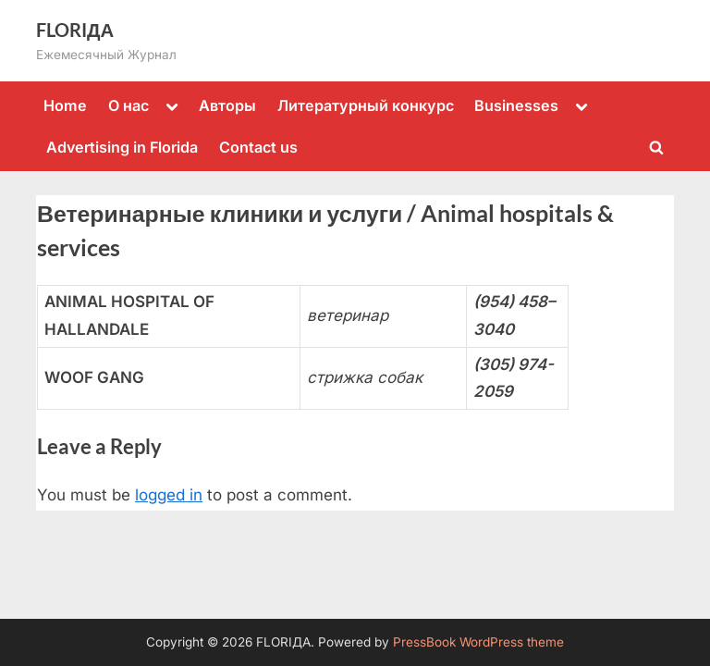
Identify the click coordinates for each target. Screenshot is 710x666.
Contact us (258, 147)
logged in (168, 495)
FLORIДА (75, 29)
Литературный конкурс (365, 105)
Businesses (516, 105)
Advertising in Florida (122, 147)
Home (65, 105)
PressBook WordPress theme (478, 642)
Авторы (227, 105)
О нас (128, 105)
